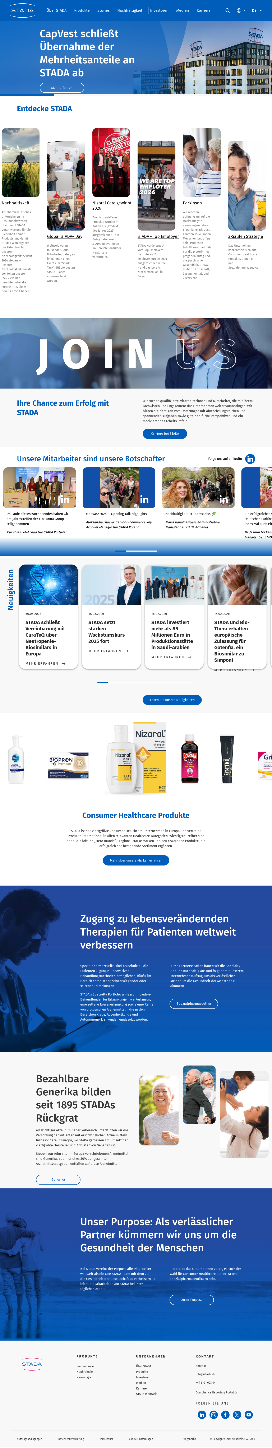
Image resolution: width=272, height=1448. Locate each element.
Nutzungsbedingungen (29, 1439)
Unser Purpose (192, 1301)
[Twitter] (237, 1416)
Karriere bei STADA (166, 434)
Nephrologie (85, 1373)
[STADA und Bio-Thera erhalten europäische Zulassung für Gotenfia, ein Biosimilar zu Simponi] (237, 585)
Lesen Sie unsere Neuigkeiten (172, 700)
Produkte (82, 10)
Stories (103, 10)
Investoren (159, 10)
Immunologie (85, 1367)
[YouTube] (249, 1416)
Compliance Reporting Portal (216, 1393)
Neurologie (84, 1378)
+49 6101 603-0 (205, 1384)
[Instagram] (213, 1416)
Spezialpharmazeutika (194, 1004)
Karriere (204, 10)
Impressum (106, 1439)
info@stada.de (205, 1375)
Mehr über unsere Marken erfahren (136, 861)
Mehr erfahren (62, 88)
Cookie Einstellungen (141, 1439)
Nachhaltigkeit (129, 10)
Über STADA (56, 10)
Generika (59, 1180)
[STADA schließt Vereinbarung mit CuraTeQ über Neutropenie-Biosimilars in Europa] (48, 585)
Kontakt (201, 1367)
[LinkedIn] (202, 1416)
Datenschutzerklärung (71, 1439)
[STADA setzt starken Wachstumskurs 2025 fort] (111, 585)
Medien (182, 10)
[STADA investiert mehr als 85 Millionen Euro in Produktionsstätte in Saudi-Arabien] (174, 585)
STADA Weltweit (146, 1395)
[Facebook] (225, 1416)
